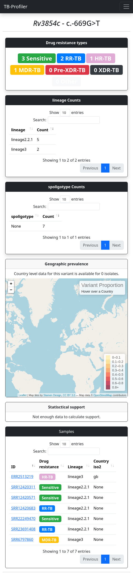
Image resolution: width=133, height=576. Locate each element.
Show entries (66, 112)
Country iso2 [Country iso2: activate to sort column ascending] (105, 464)
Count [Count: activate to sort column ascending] (42, 129)
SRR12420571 (23, 497)
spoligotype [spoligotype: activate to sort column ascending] (22, 216)
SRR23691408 (23, 529)
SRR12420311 (23, 487)
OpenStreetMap (103, 395)
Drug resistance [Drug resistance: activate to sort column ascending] (49, 464)
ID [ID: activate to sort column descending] (13, 466)
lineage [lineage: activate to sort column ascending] (18, 129)
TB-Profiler (15, 6)
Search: (66, 120)
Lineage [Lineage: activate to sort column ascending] (79, 466)
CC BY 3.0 (69, 395)
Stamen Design (52, 395)
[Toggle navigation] (126, 6)
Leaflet (23, 395)
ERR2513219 (22, 476)
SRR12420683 (23, 508)
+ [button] (11, 284)
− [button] (11, 290)
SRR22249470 (23, 518)
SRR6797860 (22, 539)
